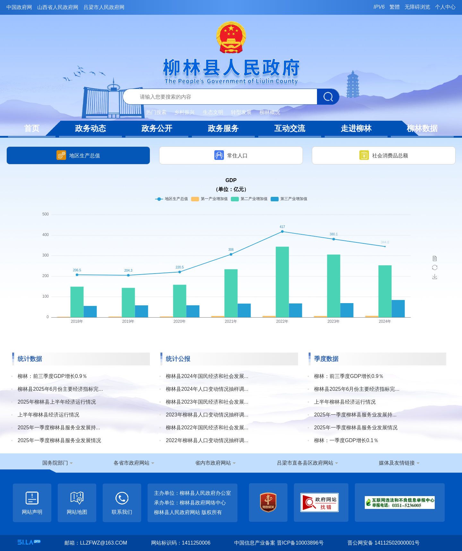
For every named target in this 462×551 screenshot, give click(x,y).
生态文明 (213, 112)
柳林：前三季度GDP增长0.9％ (52, 376)
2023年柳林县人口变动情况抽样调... (207, 414)
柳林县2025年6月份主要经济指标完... (60, 389)
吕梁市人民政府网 (103, 7)
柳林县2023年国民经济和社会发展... (207, 402)
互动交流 (289, 128)
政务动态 (90, 128)
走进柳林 (356, 128)
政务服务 (223, 128)
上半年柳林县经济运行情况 (48, 414)
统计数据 (30, 358)
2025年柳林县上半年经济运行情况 (57, 402)
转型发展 (241, 112)
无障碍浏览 (417, 7)
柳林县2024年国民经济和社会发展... (207, 376)
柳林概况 (270, 112)
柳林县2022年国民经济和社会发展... (207, 427)
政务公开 (156, 128)
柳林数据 (422, 128)
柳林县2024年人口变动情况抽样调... (207, 389)
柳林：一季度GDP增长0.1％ (346, 440)
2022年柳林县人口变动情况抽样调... (207, 440)
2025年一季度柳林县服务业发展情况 (59, 440)
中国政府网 (19, 7)
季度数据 (326, 358)
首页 (31, 128)
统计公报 (178, 358)
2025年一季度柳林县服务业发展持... (59, 427)
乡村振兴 (184, 112)
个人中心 (445, 7)
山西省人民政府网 (57, 7)
